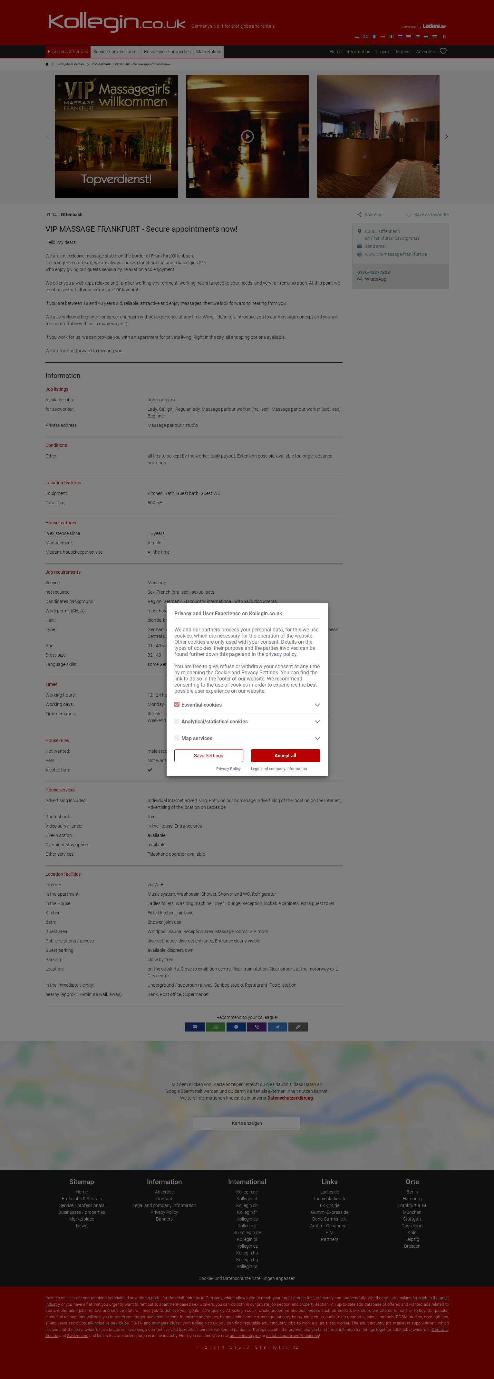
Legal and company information (279, 769)
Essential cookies (198, 705)
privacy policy (281, 654)
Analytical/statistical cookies (211, 722)
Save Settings (208, 756)
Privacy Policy (228, 769)
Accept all (285, 756)
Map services (193, 738)
